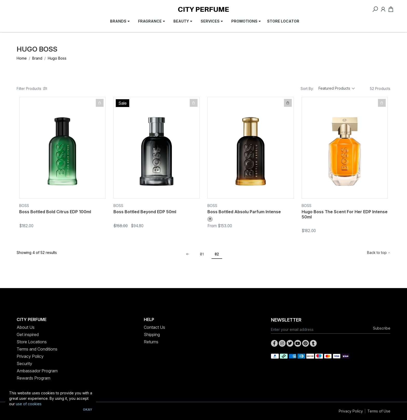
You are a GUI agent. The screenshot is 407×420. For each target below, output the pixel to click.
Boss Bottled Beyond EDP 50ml (144, 211)
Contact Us (154, 327)
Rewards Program (33, 378)
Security (24, 363)
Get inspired (28, 334)
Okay (87, 409)
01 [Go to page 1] (202, 254)
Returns (151, 341)
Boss (24, 205)
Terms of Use (378, 411)
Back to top (378, 252)
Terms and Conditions (37, 349)
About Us (26, 327)
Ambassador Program (37, 370)
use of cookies (29, 404)
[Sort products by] (336, 89)
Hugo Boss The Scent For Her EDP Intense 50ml (345, 214)
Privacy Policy (30, 356)
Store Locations (32, 341)
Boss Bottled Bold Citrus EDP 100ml (55, 211)
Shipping (152, 334)
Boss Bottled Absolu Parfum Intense (244, 211)
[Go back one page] (188, 254)
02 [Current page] (217, 254)
